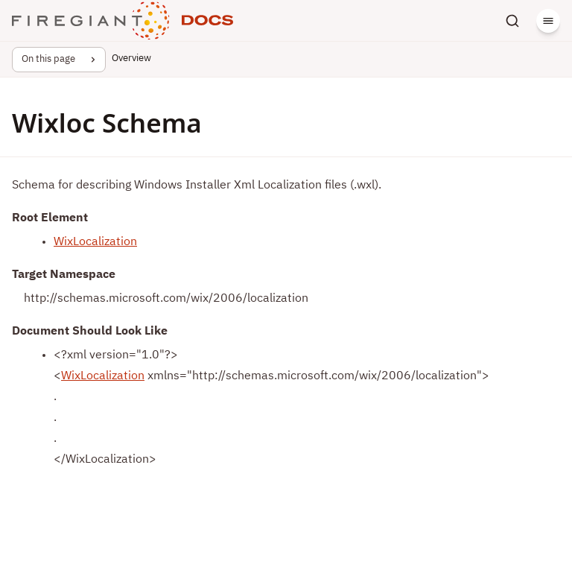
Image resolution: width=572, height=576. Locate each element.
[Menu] (548, 21)
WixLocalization (95, 242)
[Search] (512, 21)
